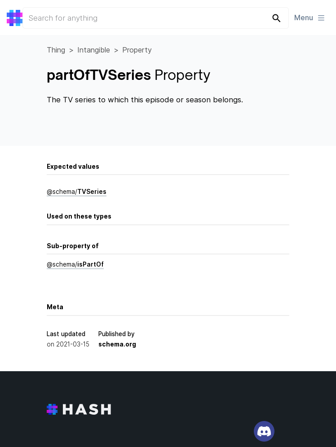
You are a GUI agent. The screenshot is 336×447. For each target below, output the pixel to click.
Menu (310, 17)
